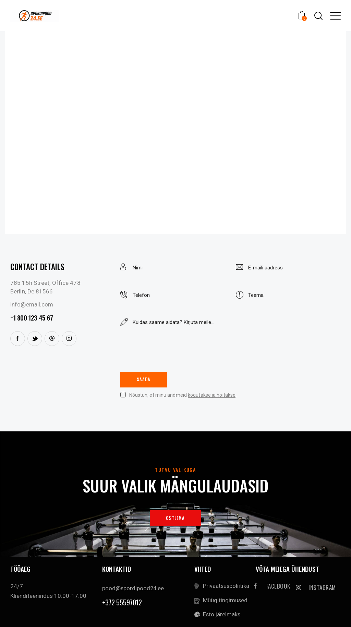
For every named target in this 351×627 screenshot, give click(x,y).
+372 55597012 (122, 603)
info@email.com (31, 304)
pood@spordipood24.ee (133, 589)
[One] (175, 132)
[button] (335, 16)
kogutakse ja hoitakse (211, 395)
